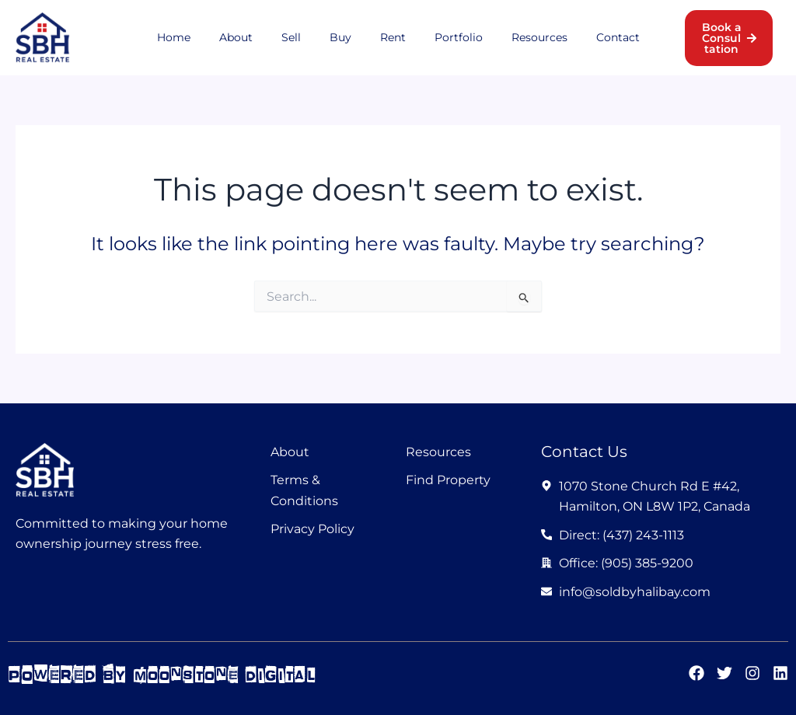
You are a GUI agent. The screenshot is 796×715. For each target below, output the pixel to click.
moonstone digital (229, 674)
